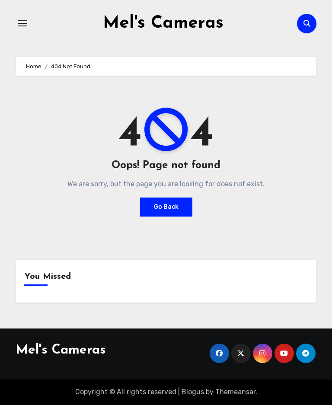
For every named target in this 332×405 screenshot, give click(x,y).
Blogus (193, 392)
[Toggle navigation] (22, 23)
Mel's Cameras (163, 23)
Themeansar (235, 392)
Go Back (166, 206)
